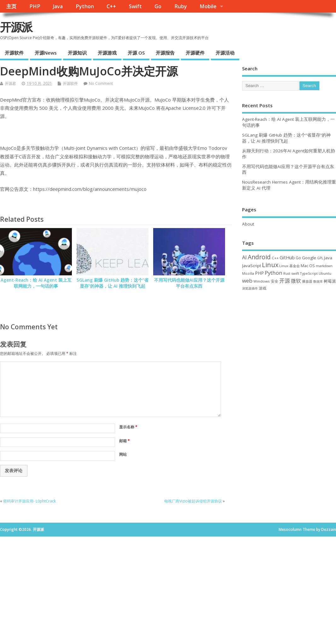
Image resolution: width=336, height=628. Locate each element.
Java (58, 6)
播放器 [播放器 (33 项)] (307, 281)
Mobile (208, 6)
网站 (123, 454)
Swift (135, 6)
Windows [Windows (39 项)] (261, 281)
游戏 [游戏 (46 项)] (262, 288)
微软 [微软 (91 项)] (296, 280)
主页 (11, 6)
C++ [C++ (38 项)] (275, 257)
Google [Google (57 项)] (309, 258)
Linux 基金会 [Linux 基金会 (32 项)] (289, 265)
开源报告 (165, 53)
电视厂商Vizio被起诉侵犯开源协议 (193, 501)
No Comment (101, 83)
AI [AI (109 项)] (244, 257)
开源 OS (136, 53)
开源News (46, 53)
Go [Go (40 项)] (298, 257)
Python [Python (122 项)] (273, 272)
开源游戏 (107, 53)
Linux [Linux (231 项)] (270, 265)
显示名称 (128, 427)
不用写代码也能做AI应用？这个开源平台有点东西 (189, 283)
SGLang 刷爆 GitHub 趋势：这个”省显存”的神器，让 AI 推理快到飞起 (112, 283)
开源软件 (14, 53)
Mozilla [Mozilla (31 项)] (248, 273)
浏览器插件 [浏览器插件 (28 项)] (250, 288)
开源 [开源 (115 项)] (284, 280)
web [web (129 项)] (247, 280)
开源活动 (225, 53)
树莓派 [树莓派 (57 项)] (330, 281)
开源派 (16, 27)
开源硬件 (195, 53)
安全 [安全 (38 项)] (274, 281)
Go (157, 6)
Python (85, 6)
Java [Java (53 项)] (328, 258)
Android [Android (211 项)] (259, 257)
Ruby (180, 6)
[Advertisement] (289, 342)
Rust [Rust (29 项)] (286, 273)
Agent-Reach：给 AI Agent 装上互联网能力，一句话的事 (36, 283)
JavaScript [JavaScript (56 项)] (251, 265)
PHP (34, 6)
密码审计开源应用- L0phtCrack (29, 501)
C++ (111, 6)
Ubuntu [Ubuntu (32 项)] (325, 273)
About (248, 224)
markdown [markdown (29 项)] (324, 266)
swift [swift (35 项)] (295, 273)
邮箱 (124, 440)
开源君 (10, 83)
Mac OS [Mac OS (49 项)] (308, 265)
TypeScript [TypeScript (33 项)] (309, 273)
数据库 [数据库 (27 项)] (318, 281)
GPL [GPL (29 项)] (320, 258)
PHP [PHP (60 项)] (259, 273)
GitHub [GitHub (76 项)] (287, 257)
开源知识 (77, 53)
